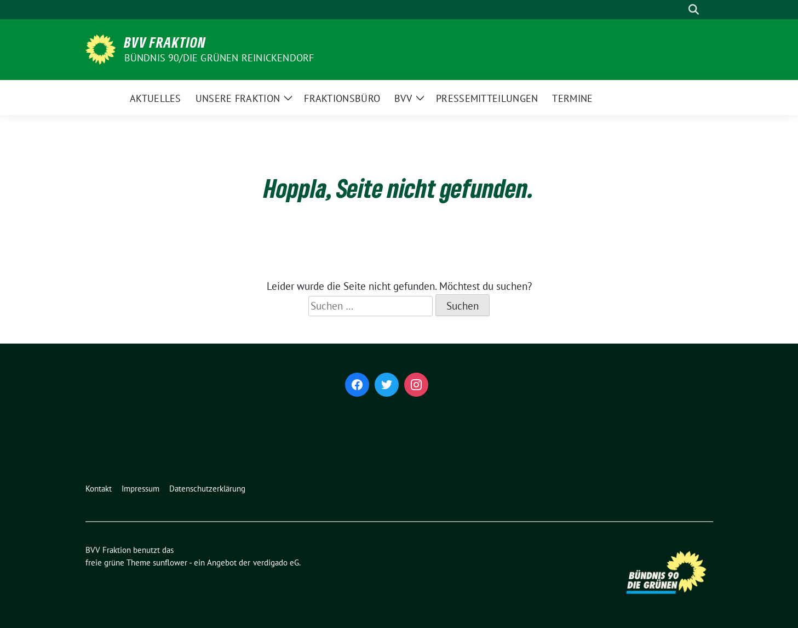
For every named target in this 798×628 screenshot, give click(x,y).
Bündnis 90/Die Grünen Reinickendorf (219, 58)
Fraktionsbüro (342, 98)
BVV (403, 98)
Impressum (140, 488)
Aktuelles (155, 98)
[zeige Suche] (693, 9)
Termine (572, 98)
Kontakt (98, 488)
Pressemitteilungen (487, 98)
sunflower (170, 562)
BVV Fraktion (165, 42)
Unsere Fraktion (238, 98)
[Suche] (678, 9)
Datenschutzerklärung (207, 488)
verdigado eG (276, 562)
